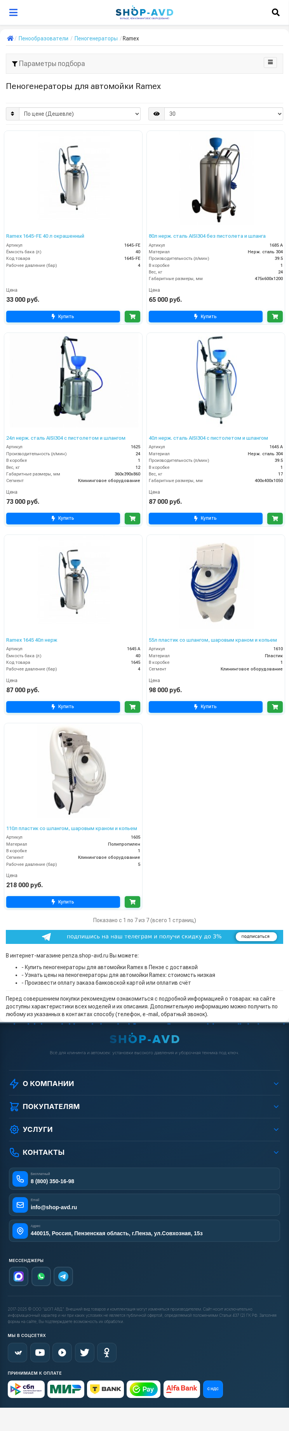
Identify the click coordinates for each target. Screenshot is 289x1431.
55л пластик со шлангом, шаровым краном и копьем (213, 640)
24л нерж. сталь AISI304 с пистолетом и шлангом (65, 438)
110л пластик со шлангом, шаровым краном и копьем (71, 828)
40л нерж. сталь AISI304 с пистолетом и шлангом (208, 438)
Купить (62, 316)
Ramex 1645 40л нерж (31, 640)
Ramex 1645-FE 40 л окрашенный (45, 236)
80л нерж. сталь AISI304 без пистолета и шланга (207, 236)
